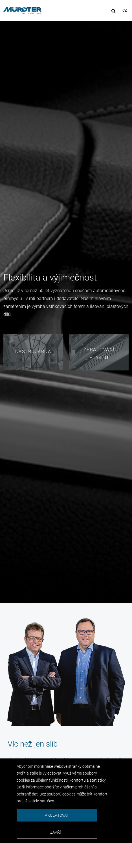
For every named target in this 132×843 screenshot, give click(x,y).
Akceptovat (57, 815)
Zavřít (56, 832)
